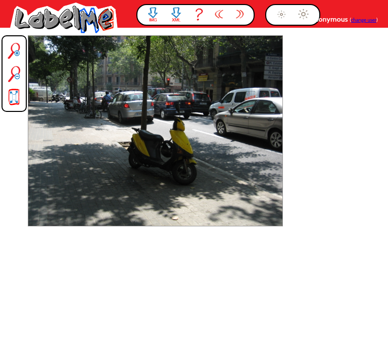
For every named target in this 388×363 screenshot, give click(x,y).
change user (363, 20)
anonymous (330, 19)
